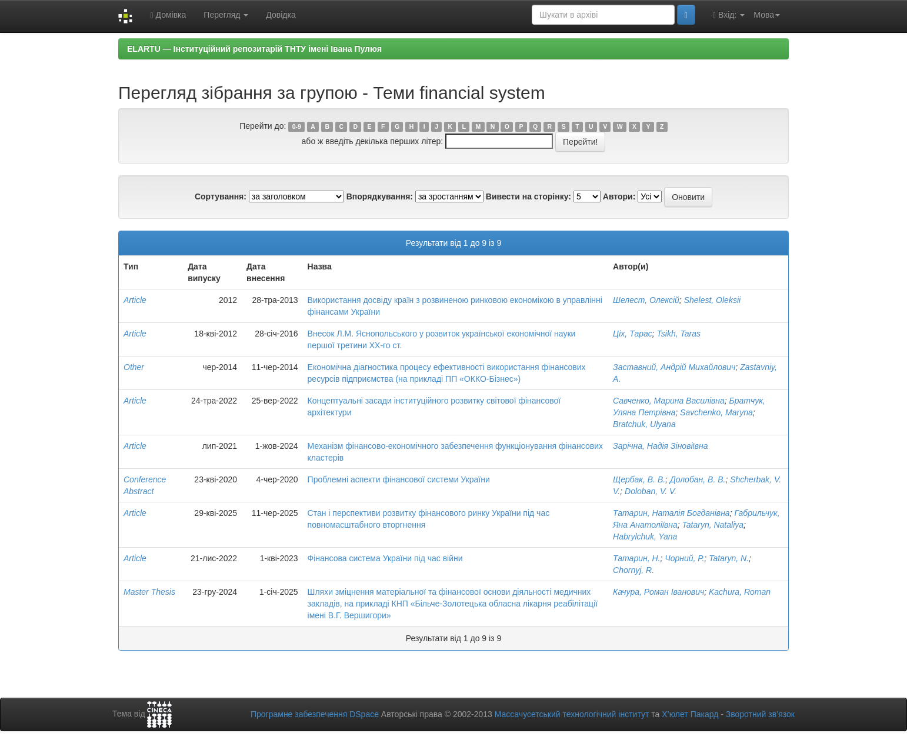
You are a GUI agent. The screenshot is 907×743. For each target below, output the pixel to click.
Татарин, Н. (636, 558)
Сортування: (220, 196)
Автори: (619, 196)
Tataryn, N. (729, 558)
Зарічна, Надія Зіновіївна (660, 446)
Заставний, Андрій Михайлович (674, 367)
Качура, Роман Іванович (658, 592)
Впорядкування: (379, 196)
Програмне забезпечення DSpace (315, 714)
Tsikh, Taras (679, 333)
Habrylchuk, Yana (645, 536)
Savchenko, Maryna (716, 412)
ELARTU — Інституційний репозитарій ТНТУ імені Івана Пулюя (254, 49)
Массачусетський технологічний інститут (572, 714)
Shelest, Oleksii (712, 300)
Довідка (280, 14)
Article (135, 300)
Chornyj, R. (633, 570)
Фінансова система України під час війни (385, 558)
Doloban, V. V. (650, 491)
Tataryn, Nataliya (713, 524)
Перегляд (226, 14)
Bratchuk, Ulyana (644, 424)
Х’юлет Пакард (690, 714)
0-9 (296, 126)
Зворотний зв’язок (760, 714)
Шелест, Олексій (646, 300)
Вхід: (729, 15)
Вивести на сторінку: (528, 196)
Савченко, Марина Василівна (669, 400)
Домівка (168, 15)
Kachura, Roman (740, 592)
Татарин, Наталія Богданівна (671, 513)
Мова (766, 14)
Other (134, 367)
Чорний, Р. (684, 558)
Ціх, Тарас (632, 333)
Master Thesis (149, 592)
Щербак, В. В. (639, 479)
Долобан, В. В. (698, 479)
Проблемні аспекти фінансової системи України (399, 479)
